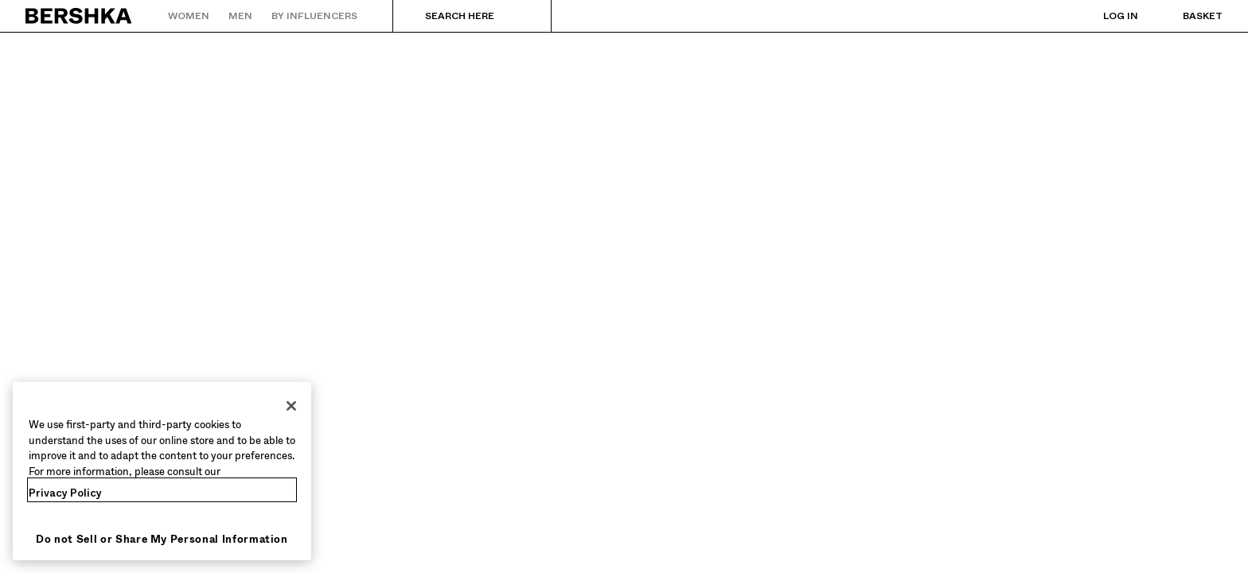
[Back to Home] (79, 16)
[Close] (291, 405)
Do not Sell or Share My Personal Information (162, 539)
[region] (162, 471)
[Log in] (1104, 16)
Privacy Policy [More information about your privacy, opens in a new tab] (65, 493)
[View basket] (1187, 16)
